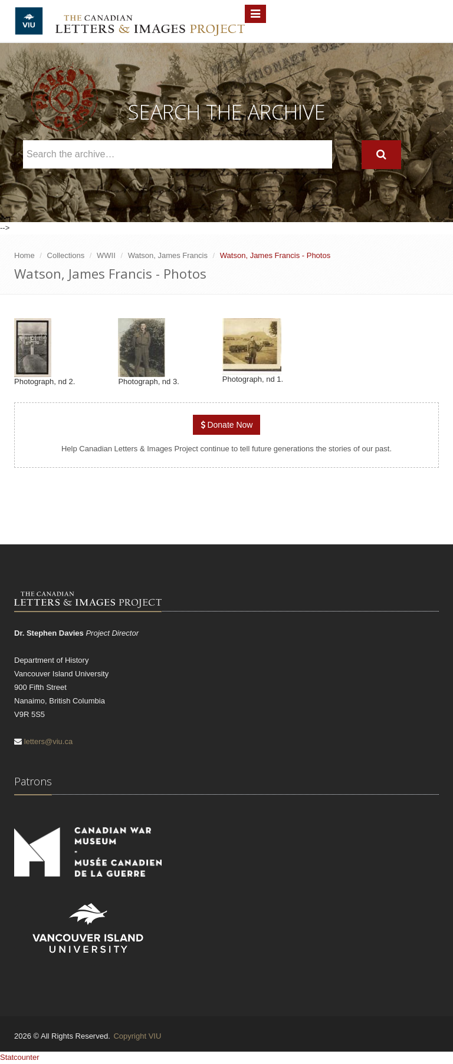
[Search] (381, 154)
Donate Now (227, 424)
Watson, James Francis (168, 255)
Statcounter (20, 1057)
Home (24, 255)
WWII (106, 255)
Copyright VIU (137, 1036)
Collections (66, 255)
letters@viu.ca (48, 741)
